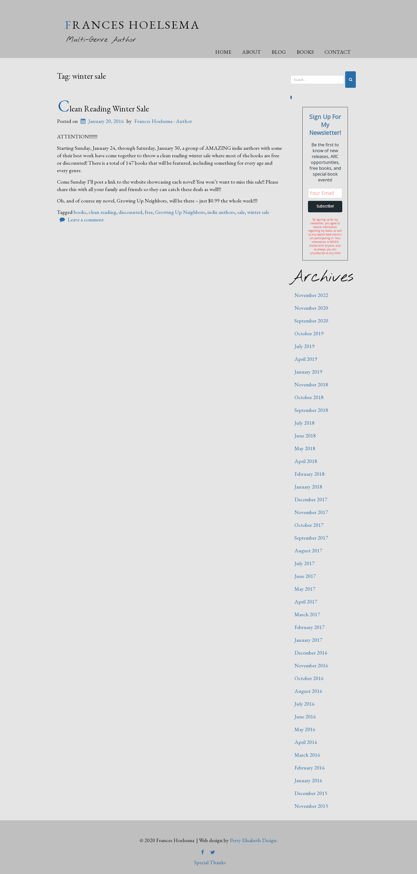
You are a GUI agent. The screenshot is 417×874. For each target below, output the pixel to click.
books (80, 212)
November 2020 (311, 307)
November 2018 (311, 384)
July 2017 (304, 563)
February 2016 (309, 767)
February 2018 (309, 473)
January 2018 (308, 486)
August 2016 (308, 690)
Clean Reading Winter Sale (103, 108)
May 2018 (304, 448)
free (149, 212)
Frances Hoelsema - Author (163, 121)
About (251, 51)
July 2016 (304, 703)
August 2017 (308, 550)
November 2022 (311, 295)
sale (241, 212)
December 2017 (310, 499)
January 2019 (308, 371)
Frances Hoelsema (132, 24)
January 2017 (308, 639)
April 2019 (305, 358)
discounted (130, 212)
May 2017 (304, 588)
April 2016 (305, 742)
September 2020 (311, 320)
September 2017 (311, 537)
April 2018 (305, 461)
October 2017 (309, 524)
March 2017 (307, 614)
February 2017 (309, 627)
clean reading (102, 212)
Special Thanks (210, 862)
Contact (337, 51)
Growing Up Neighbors (180, 212)
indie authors (221, 212)
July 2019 (304, 346)
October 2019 (309, 333)
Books (305, 51)
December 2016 (310, 652)
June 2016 (305, 716)
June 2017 (305, 576)
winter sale (258, 212)
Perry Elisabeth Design (253, 840)
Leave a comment (86, 219)
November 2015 (311, 805)
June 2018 (305, 435)
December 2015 (310, 793)
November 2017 (311, 512)
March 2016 (307, 754)
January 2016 (308, 780)
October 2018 (309, 397)
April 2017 (305, 601)
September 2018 (311, 410)
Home (223, 51)
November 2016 (311, 665)
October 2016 (309, 678)
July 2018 (304, 422)
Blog (279, 51)
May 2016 (304, 729)
